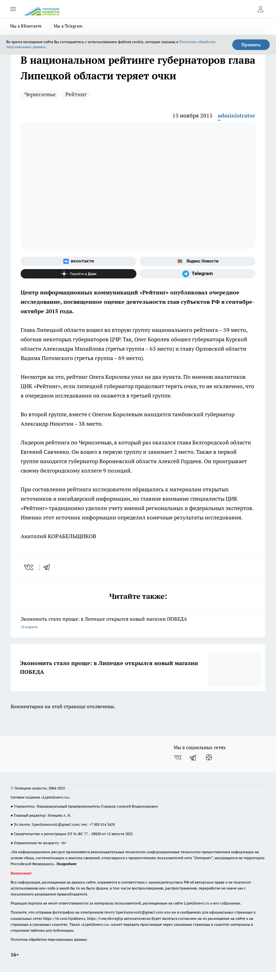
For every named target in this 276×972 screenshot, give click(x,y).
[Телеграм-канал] (197, 273)
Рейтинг (76, 94)
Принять (251, 45)
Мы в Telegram (68, 26)
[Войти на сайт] (260, 9)
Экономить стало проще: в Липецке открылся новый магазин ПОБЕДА (138, 623)
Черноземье (40, 94)
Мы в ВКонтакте (26, 26)
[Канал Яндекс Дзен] (78, 273)
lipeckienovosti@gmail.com (55, 824)
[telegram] (48, 567)
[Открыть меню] (13, 9)
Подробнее (66, 863)
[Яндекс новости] (197, 261)
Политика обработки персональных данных (49, 939)
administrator (236, 115)
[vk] (29, 567)
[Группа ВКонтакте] (78, 261)
